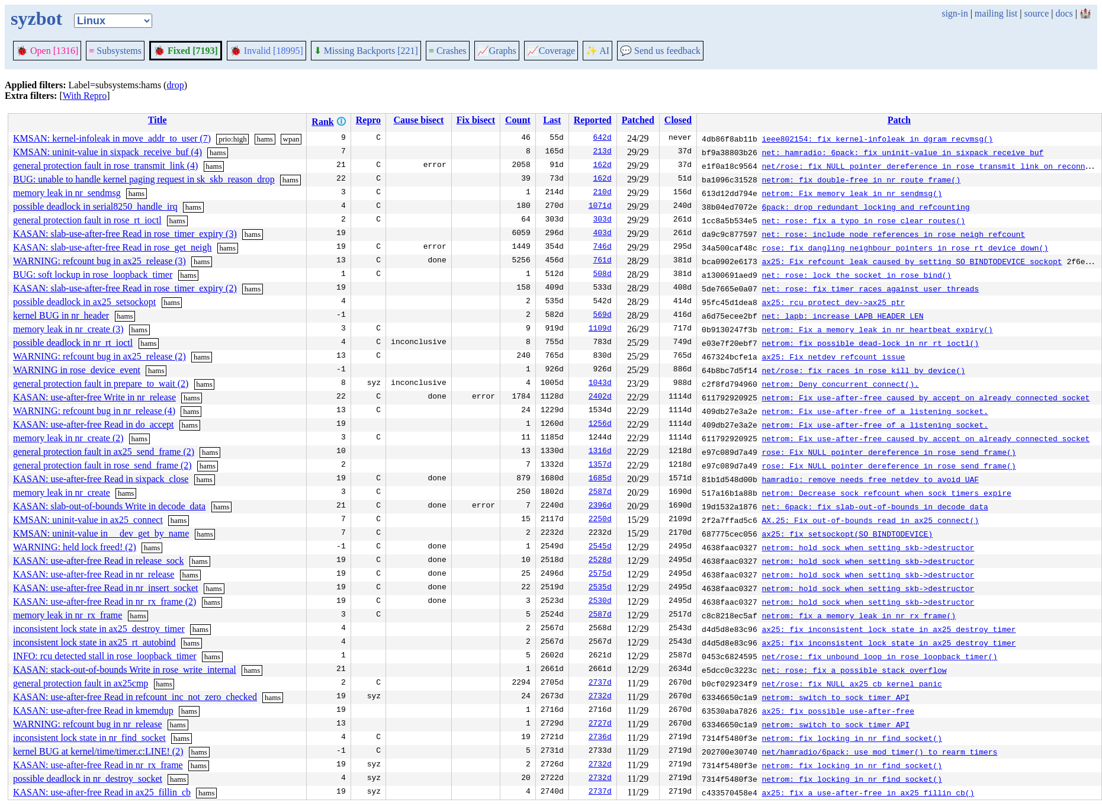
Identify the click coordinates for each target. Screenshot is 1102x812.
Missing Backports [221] (366, 51)
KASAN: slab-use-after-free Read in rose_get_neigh (112, 247)
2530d (600, 601)
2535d (600, 588)
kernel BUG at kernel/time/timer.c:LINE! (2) (98, 751)
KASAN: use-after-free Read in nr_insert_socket (105, 588)
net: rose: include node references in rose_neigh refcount (893, 234)
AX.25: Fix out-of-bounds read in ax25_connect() (870, 520)
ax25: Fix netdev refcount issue (833, 356)
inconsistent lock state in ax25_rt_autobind (94, 642)
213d (602, 152)
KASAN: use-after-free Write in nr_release (94, 397)
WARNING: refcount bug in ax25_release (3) (99, 261)
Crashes (448, 51)
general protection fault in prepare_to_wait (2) (100, 383)
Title (157, 120)
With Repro (85, 96)
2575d (600, 574)
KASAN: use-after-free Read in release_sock (98, 561)
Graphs (496, 51)
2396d (600, 506)
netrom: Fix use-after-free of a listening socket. (875, 411)
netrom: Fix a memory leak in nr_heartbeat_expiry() (877, 329)
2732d (600, 697)
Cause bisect (418, 120)
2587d (600, 492)
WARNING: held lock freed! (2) (74, 547)
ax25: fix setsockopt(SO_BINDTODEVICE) (847, 533)
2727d (600, 724)
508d (602, 274)
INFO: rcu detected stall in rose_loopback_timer (105, 656)
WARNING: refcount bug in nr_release (87, 724)
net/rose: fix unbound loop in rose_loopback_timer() (879, 656)
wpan (291, 138)
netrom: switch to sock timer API (836, 697)
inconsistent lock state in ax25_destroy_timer (99, 629)
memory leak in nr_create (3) (68, 329)
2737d (600, 683)
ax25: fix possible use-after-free (838, 710)
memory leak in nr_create (61, 492)
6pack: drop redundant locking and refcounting (865, 206)
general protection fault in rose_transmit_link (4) (105, 166)
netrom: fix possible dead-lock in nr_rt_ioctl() (870, 343)
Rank (322, 122)
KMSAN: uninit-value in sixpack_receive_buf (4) (107, 152)
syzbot (36, 18)
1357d (600, 465)
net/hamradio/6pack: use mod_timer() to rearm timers (879, 751)
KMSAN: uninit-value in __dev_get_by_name (101, 533)
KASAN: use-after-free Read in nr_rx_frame (98, 765)
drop (175, 85)
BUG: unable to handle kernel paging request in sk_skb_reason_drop (144, 179)
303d (602, 220)
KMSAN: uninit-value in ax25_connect (88, 520)
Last (552, 120)
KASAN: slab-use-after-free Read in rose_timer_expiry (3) (125, 234)
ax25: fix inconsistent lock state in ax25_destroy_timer (889, 629)
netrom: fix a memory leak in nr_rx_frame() (859, 615)
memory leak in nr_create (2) (68, 438)
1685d (600, 479)
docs (1063, 13)
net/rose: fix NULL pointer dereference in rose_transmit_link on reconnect (930, 166)
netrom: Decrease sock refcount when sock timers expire (886, 492)
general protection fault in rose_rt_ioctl (87, 220)
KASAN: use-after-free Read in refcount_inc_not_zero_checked (135, 697)
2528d (600, 561)
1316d (600, 452)
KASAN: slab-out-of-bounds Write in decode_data (109, 506)
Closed (678, 120)
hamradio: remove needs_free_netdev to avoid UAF (870, 479)
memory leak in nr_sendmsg (67, 193)
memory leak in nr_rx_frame (67, 615)
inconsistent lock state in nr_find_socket (89, 738)
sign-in (955, 13)
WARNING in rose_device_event (76, 370)
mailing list (996, 13)
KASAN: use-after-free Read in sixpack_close (100, 479)
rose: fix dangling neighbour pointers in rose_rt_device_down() (905, 247)
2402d (600, 397)
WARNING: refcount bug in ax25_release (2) (99, 356)
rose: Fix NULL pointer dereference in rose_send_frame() (889, 452)
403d (602, 234)
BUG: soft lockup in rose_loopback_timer (92, 274)
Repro (368, 120)
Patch (899, 120)
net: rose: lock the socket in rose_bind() (856, 274)
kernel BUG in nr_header (61, 315)
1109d (600, 329)
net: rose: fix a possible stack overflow (854, 670)
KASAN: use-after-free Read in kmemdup (93, 710)
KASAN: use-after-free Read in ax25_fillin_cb (102, 792)
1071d (600, 206)
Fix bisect (476, 120)
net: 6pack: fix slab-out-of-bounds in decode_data (875, 506)
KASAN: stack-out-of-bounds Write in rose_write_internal (124, 670)
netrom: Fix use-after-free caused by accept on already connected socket (926, 397)
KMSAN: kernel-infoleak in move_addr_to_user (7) (112, 138)
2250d (600, 520)
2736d (600, 738)
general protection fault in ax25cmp (80, 683)
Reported (593, 120)
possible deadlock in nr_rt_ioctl (73, 343)
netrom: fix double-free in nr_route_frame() (861, 179)
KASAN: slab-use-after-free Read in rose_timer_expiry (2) (125, 288)
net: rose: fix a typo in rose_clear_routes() (863, 220)
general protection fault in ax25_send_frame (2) (103, 452)
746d (602, 247)
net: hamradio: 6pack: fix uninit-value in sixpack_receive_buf (902, 152)
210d (602, 193)
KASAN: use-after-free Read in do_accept (93, 424)
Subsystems (115, 51)
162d (602, 166)
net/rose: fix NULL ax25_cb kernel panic (852, 683)
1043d (600, 383)
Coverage (551, 51)
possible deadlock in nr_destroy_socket (87, 779)
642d (602, 138)
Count (518, 120)
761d (602, 261)
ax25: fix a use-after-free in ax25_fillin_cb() (868, 792)
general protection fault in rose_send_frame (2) (102, 465)
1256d (600, 424)
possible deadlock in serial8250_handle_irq (95, 206)
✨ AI (597, 51)
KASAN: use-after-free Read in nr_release (93, 574)
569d (602, 315)
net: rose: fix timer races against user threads (870, 288)
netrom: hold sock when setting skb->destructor (868, 547)
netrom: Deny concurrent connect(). (840, 383)
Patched (638, 120)
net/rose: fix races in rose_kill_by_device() (863, 370)
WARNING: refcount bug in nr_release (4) (94, 411)
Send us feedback (660, 51)
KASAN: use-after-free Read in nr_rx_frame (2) (104, 601)
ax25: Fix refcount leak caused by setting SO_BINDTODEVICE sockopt (912, 261)
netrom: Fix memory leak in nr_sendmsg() (852, 193)
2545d (600, 547)
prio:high (233, 138)
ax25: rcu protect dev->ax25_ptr (833, 302)
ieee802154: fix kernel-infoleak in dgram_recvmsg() (877, 138)
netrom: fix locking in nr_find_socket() (852, 738)
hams (264, 138)
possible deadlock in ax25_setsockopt (84, 302)
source (1036, 13)
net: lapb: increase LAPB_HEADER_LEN (842, 315)
